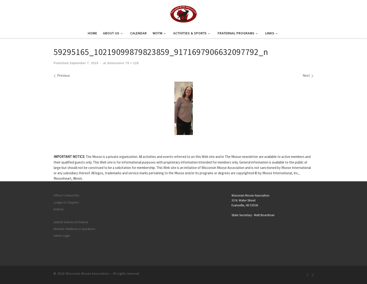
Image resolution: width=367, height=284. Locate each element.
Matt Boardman (264, 215)
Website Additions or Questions (74, 229)
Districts (58, 209)
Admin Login (62, 236)
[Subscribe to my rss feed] (307, 275)
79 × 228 (131, 63)
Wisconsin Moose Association (87, 274)
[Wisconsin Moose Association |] (183, 13)
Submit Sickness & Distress (71, 222)
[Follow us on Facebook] (312, 275)
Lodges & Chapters (66, 202)
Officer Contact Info (66, 195)
